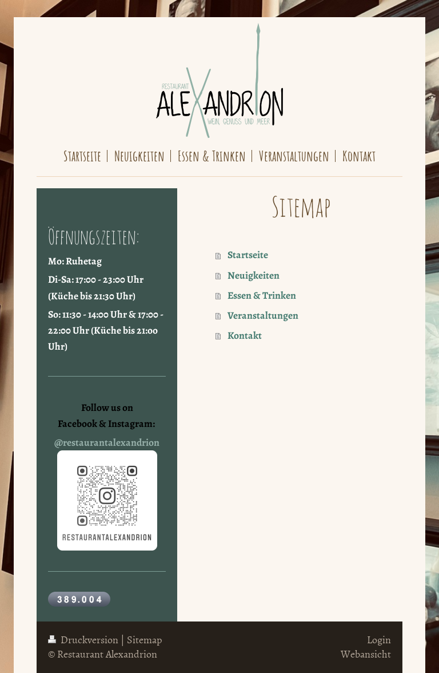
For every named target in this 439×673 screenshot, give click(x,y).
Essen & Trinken (262, 295)
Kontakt (245, 335)
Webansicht (366, 654)
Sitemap (144, 639)
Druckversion (84, 639)
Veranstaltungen (263, 315)
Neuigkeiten (254, 275)
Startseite (248, 255)
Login (379, 639)
